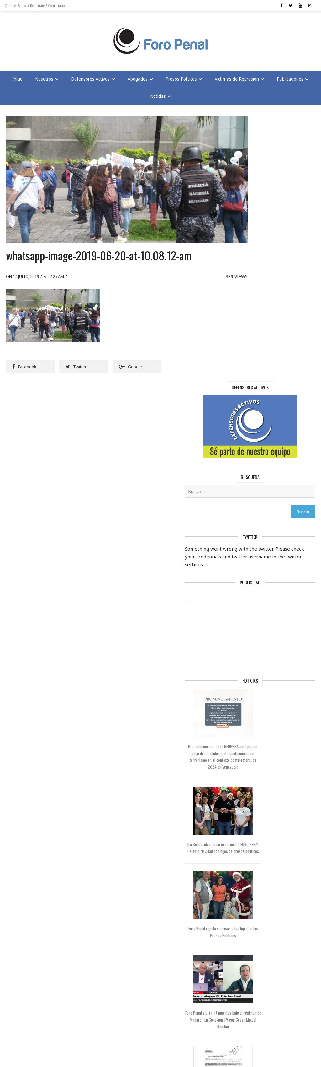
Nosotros (44, 81)
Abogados (138, 81)
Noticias (158, 98)
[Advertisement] (56, 38)
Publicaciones (290, 81)
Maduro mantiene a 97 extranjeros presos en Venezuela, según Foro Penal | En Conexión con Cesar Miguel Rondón (256, 887)
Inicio (17, 81)
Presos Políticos (181, 81)
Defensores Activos (90, 81)
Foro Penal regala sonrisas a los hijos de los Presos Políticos (256, 648)
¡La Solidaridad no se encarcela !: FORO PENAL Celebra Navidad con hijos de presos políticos (256, 573)
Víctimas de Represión (237, 81)
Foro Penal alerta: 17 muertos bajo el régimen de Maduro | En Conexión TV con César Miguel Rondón (256, 722)
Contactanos (58, 5)
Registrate (39, 5)
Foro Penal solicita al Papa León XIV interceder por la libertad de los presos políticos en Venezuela (256, 803)
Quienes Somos (17, 5)
